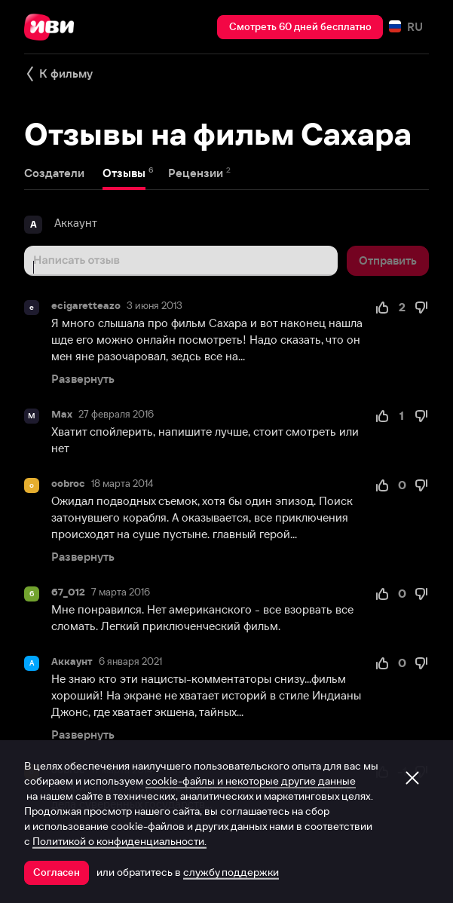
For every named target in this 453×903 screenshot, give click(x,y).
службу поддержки (231, 872)
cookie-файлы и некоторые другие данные (250, 781)
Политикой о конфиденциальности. (119, 841)
